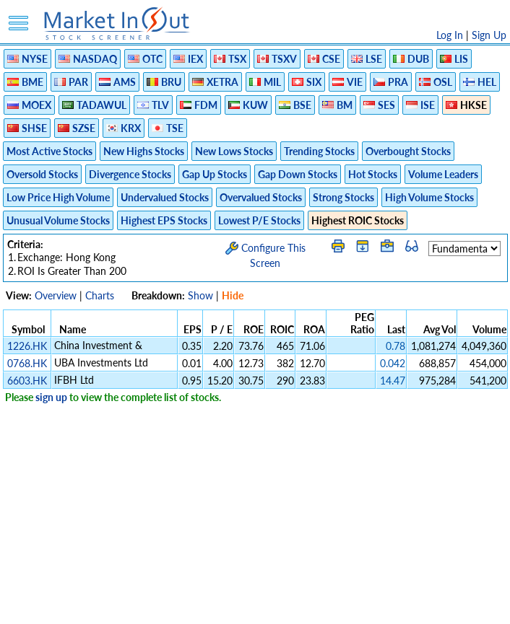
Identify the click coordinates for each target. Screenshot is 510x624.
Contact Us (419, 605)
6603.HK (27, 380)
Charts (99, 295)
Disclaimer (89, 605)
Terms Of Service (229, 605)
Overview (56, 295)
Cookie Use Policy (316, 605)
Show (200, 295)
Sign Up (489, 35)
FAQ (374, 605)
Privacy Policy (152, 605)
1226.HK (27, 346)
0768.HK (27, 363)
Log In (449, 35)
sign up (51, 397)
